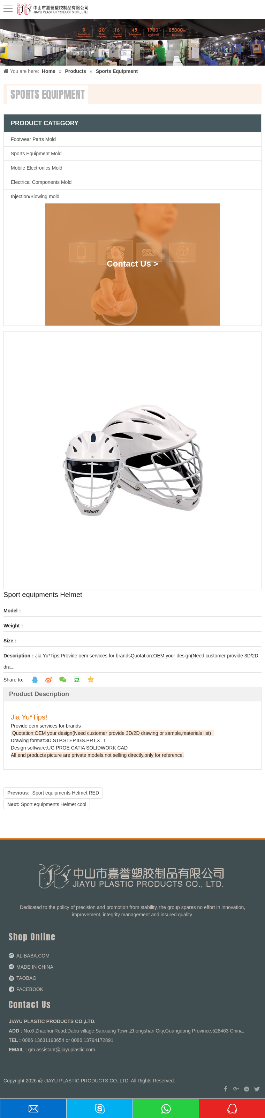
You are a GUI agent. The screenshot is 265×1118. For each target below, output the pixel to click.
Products (75, 71)
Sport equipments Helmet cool (53, 804)
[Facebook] (225, 1089)
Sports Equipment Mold (36, 153)
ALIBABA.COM (33, 956)
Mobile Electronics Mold (36, 168)
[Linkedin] (246, 1089)
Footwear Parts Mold (33, 139)
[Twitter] (257, 1089)
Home (48, 71)
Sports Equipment (117, 71)
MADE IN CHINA (34, 967)
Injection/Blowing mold (35, 196)
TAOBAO (26, 978)
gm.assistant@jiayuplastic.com (61, 1049)
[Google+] (236, 1089)
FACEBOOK (29, 989)
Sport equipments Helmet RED (65, 793)
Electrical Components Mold (41, 182)
